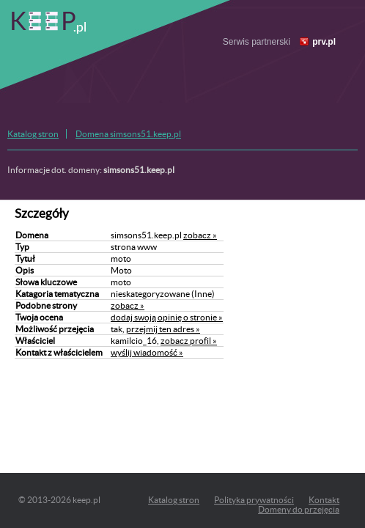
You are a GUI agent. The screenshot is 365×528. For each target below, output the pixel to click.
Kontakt (324, 500)
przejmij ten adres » (163, 329)
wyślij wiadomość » (147, 352)
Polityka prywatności (254, 500)
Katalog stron (33, 134)
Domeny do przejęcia (298, 509)
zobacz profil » (189, 340)
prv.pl (324, 42)
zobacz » (200, 235)
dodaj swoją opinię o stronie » (167, 317)
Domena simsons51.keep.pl (128, 134)
